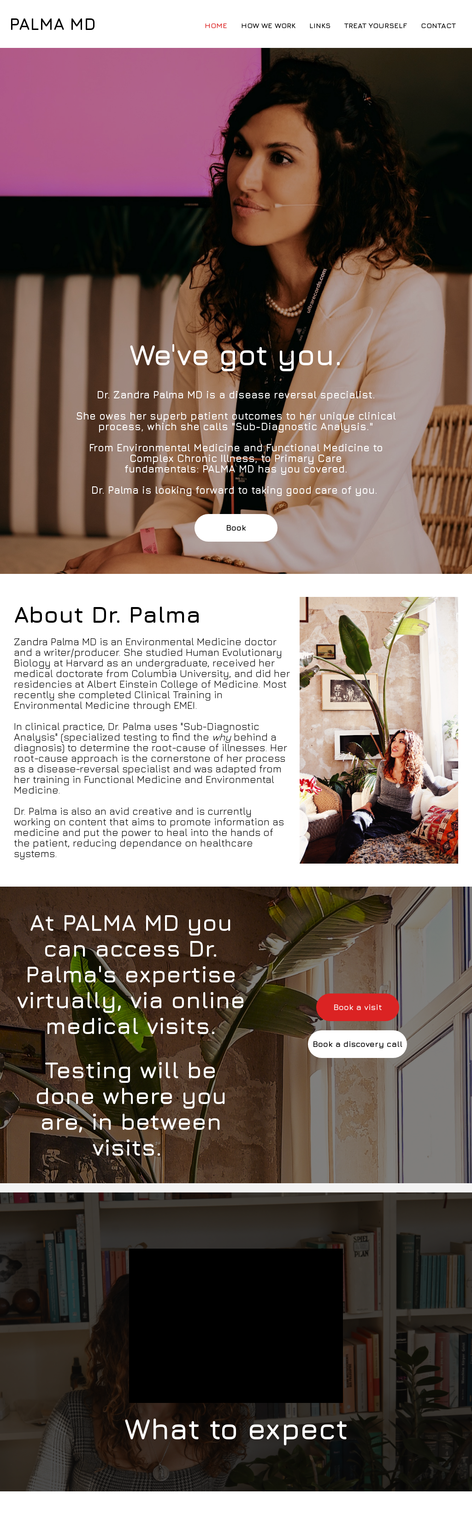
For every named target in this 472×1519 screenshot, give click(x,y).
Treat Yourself (375, 25)
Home (216, 25)
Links (319, 25)
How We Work (268, 25)
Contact (438, 25)
